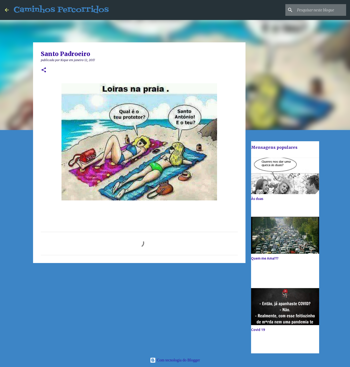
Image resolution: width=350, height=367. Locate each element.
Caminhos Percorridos (61, 10)
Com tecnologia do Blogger (175, 360)
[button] (44, 70)
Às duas (257, 199)
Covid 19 (258, 330)
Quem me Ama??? (265, 258)
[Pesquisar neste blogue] (320, 10)
